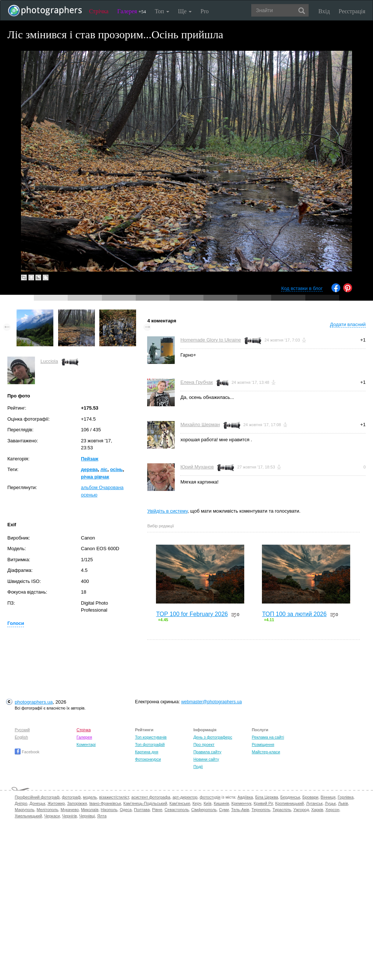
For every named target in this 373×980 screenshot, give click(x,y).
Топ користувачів (151, 737)
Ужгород (301, 809)
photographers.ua (34, 702)
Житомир (56, 803)
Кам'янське (180, 803)
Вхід (324, 11)
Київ (207, 803)
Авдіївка (245, 797)
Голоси (15, 623)
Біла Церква (266, 797)
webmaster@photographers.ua (211, 701)
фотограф (71, 797)
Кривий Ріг (263, 803)
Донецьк (37, 803)
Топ (162, 11)
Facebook (27, 752)
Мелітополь (47, 809)
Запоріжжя (77, 803)
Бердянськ (290, 797)
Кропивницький (289, 803)
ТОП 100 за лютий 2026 (294, 614)
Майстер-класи (266, 752)
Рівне (157, 809)
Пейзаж (89, 458)
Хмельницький (28, 816)
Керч (196, 803)
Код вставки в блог (302, 288)
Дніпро (21, 803)
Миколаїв (90, 809)
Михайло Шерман (200, 424)
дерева (89, 469)
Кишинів (221, 803)
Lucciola (49, 361)
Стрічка (99, 11)
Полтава (142, 809)
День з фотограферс (212, 737)
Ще (185, 11)
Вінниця (328, 797)
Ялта (101, 816)
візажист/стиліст (114, 797)
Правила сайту (207, 752)
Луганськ (314, 803)
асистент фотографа (150, 797)
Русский (22, 730)
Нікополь (109, 809)
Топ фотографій (150, 744)
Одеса (125, 809)
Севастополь (176, 809)
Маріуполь (24, 809)
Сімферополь (204, 809)
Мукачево (70, 809)
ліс (103, 469)
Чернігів (69, 816)
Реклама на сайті (268, 737)
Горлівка (346, 797)
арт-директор (185, 797)
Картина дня (146, 752)
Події (198, 766)
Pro (204, 11)
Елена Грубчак (196, 382)
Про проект (203, 744)
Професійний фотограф (37, 797)
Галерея (131, 11)
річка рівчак (95, 477)
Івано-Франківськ (105, 803)
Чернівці (87, 816)
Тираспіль (282, 809)
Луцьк (330, 803)
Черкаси (52, 816)
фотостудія (210, 797)
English (21, 737)
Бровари (310, 797)
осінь (116, 469)
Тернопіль (261, 809)
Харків (317, 809)
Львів (343, 803)
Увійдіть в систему (167, 511)
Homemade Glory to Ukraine (210, 340)
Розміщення (263, 744)
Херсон (332, 809)
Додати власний (348, 324)
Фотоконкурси (148, 759)
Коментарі (86, 744)
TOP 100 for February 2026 (192, 614)
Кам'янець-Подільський (145, 803)
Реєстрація (352, 11)
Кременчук (241, 803)
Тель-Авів (240, 809)
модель (90, 797)
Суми (224, 809)
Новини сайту (206, 759)
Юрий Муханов (197, 467)
